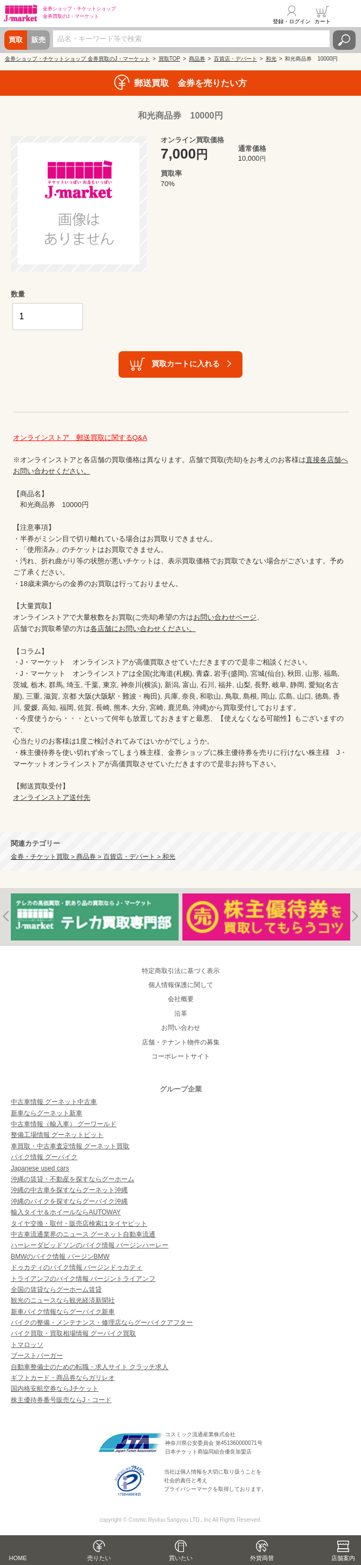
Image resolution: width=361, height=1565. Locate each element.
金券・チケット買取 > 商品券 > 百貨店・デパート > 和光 (93, 856)
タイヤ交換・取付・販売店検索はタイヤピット (79, 1223)
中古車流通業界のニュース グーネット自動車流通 (83, 1234)
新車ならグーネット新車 (46, 1113)
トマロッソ (27, 1345)
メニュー (346, 15)
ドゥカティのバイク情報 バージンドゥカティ (76, 1267)
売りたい (99, 1558)
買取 (16, 40)
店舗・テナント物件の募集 (181, 1042)
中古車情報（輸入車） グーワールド (63, 1124)
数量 (18, 294)
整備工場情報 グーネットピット (57, 1135)
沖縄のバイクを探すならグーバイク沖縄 (69, 1201)
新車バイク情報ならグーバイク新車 (63, 1312)
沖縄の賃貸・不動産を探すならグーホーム (72, 1179)
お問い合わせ (180, 1027)
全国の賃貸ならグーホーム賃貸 (56, 1289)
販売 (38, 40)
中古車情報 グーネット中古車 (54, 1102)
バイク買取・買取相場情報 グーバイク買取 (73, 1333)
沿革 (180, 1013)
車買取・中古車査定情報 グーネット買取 (70, 1146)
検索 (344, 40)
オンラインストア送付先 (51, 797)
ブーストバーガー (37, 1355)
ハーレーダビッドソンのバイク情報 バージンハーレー (89, 1245)
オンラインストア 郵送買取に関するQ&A (80, 437)
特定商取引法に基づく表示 (181, 971)
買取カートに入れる (186, 363)
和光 (271, 59)
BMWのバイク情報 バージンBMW (60, 1256)
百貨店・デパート (235, 59)
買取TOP (169, 59)
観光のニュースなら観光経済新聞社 (63, 1300)
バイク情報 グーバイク (44, 1157)
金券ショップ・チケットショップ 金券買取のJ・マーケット (77, 59)
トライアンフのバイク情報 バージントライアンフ (83, 1279)
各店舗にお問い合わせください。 (143, 628)
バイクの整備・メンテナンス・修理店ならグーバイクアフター (102, 1322)
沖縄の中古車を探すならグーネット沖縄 (69, 1190)
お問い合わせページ (225, 617)
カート (322, 21)
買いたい (181, 1558)
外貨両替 (262, 1558)
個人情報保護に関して (180, 985)
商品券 (197, 59)
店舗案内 (343, 1558)
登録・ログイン (292, 21)
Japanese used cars (40, 1168)
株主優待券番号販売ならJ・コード (61, 1400)
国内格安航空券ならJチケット (55, 1388)
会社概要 (181, 999)
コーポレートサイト (181, 1056)
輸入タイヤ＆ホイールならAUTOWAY (66, 1212)
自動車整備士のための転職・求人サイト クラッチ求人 (89, 1367)
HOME (18, 1558)
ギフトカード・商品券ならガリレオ (63, 1378)
